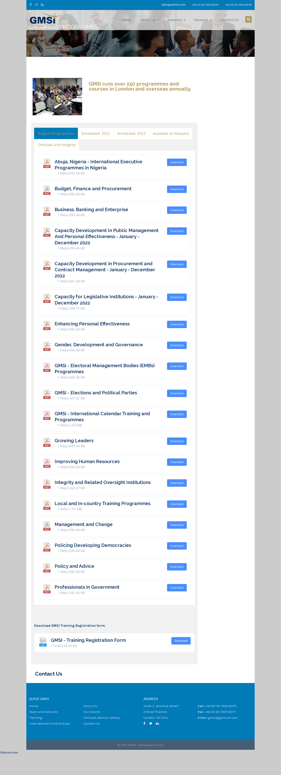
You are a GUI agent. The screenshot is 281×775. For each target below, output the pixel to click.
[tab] (56, 153)
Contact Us (229, 20)
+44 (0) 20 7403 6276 (238, 4)
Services (174, 20)
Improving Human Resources (87, 481)
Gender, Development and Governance (99, 365)
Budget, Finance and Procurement (93, 209)
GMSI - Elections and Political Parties (96, 413)
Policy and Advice (74, 586)
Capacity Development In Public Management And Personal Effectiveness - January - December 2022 (106, 256)
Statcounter (9, 772)
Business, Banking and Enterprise (91, 229)
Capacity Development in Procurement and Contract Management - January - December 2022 (105, 290)
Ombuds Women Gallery (102, 738)
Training (201, 20)
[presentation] (56, 153)
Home (126, 20)
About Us (148, 20)
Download (176, 182)
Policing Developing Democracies (93, 565)
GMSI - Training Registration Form (88, 660)
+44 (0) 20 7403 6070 (205, 4)
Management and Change (84, 544)
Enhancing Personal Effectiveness (92, 344)
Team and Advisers (43, 732)
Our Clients (92, 732)
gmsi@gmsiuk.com (172, 4)
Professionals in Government (87, 607)
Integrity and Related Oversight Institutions (103, 502)
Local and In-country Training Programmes (102, 523)
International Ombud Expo (49, 744)
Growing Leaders (74, 460)
